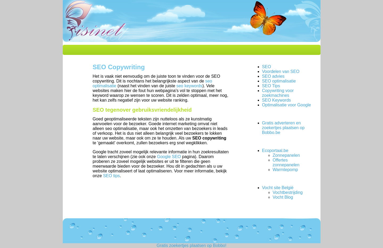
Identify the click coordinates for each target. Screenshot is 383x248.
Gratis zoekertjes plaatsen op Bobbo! (191, 245)
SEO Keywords (276, 100)
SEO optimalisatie (279, 81)
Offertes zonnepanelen (286, 162)
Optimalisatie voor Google (286, 105)
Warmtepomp (285, 169)
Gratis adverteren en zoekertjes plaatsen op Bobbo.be (283, 128)
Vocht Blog (283, 197)
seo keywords (189, 86)
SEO (266, 66)
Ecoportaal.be (275, 150)
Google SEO (169, 156)
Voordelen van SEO (280, 71)
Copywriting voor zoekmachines (278, 93)
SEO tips (111, 175)
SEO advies (273, 76)
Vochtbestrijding (288, 192)
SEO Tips (271, 86)
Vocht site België (277, 187)
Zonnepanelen (286, 155)
